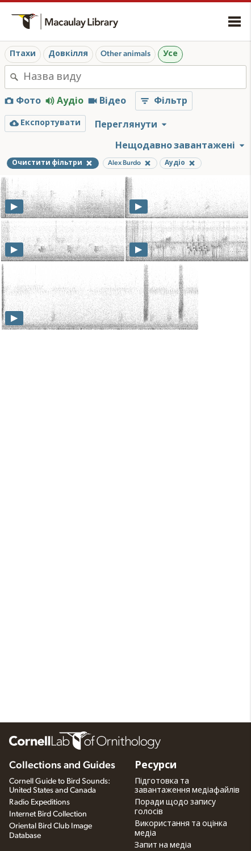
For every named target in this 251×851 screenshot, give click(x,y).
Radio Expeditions (39, 802)
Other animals (125, 54)
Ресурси (156, 765)
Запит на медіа (163, 845)
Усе (170, 54)
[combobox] (134, 77)
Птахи (23, 54)
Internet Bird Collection (48, 814)
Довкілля (68, 54)
